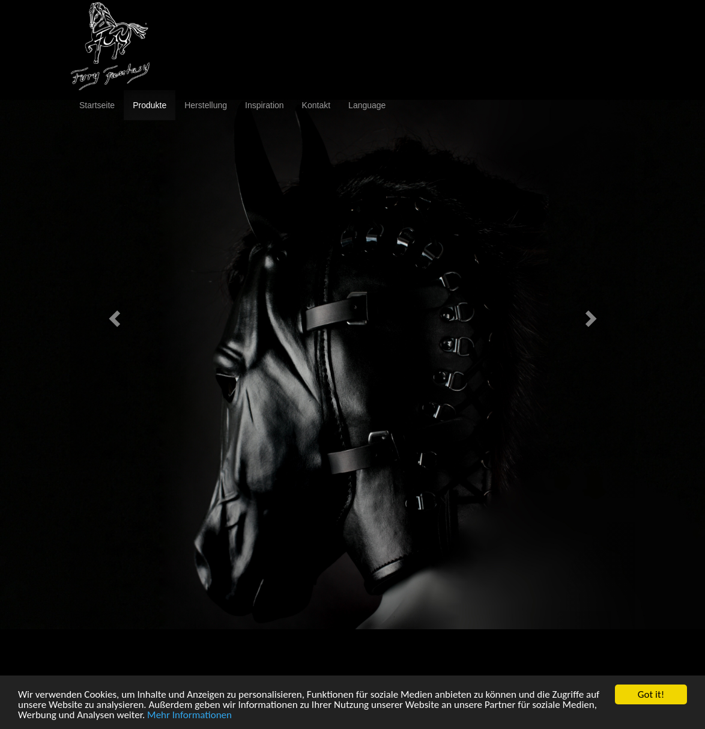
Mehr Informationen (189, 715)
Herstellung (205, 105)
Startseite (97, 105)
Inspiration (264, 105)
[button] (112, 315)
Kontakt (316, 105)
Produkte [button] (149, 105)
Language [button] (367, 105)
